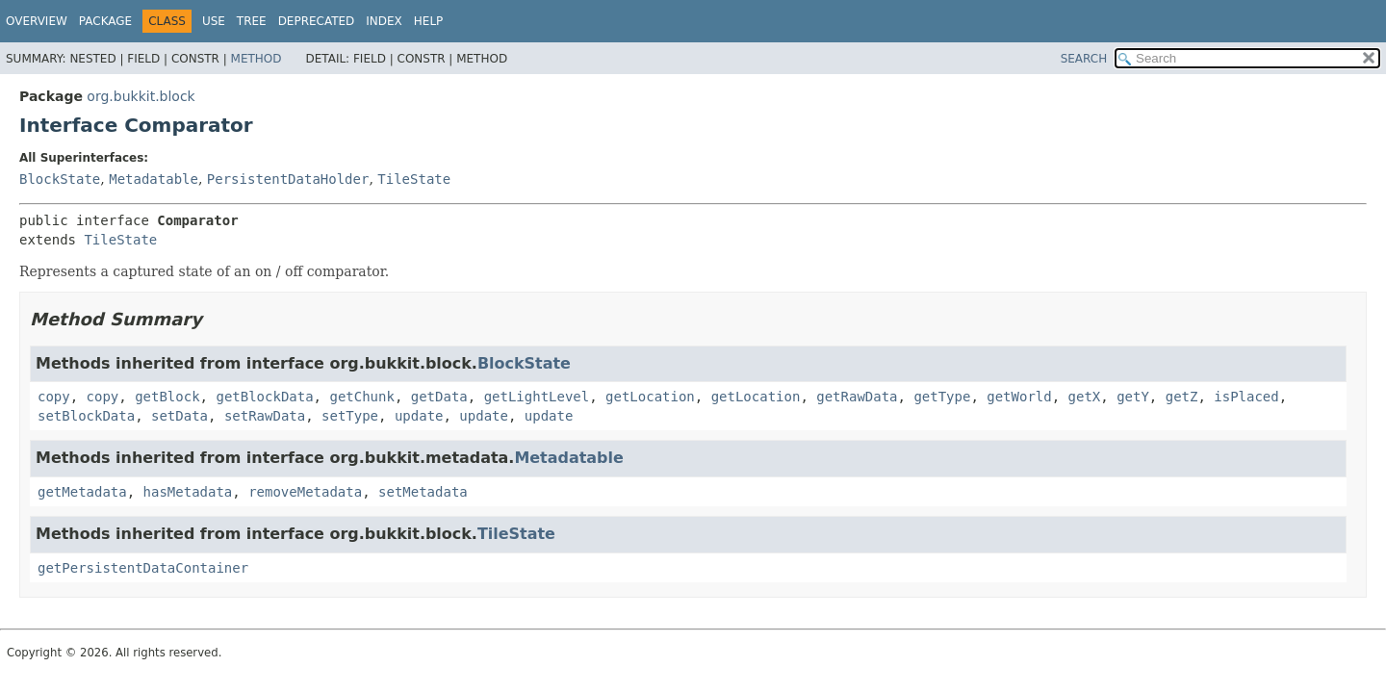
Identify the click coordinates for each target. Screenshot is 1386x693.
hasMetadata (188, 492)
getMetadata (82, 492)
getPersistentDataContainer (143, 568)
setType (349, 416)
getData (439, 396)
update (419, 416)
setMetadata (423, 492)
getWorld (1019, 396)
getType (941, 396)
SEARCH (1084, 58)
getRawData (856, 396)
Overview (36, 21)
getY (1132, 396)
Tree (252, 21)
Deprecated (316, 21)
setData (179, 416)
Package (105, 21)
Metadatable (153, 179)
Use (213, 21)
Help (429, 21)
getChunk (361, 396)
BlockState (59, 179)
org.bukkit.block (140, 96)
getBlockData (264, 396)
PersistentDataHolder (288, 179)
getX (1084, 396)
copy (54, 396)
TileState (413, 179)
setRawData (264, 416)
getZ (1182, 396)
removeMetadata (305, 492)
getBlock (167, 396)
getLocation (650, 396)
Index (384, 21)
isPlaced (1246, 396)
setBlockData (86, 416)
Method (256, 58)
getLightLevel (537, 396)
